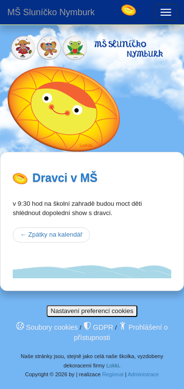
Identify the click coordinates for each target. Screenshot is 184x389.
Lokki (112, 365)
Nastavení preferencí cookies (92, 311)
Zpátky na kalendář (51, 234)
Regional (113, 374)
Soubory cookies (47, 327)
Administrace (143, 374)
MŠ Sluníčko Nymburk (51, 12)
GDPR (98, 327)
